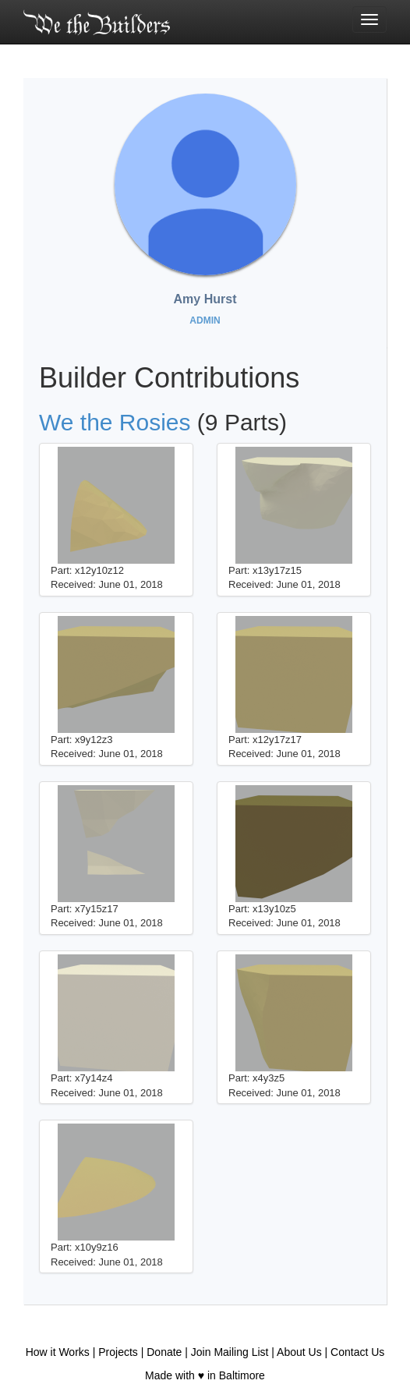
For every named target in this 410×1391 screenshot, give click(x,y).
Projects (118, 1352)
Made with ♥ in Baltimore (205, 1375)
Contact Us (357, 1352)
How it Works (58, 1352)
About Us (299, 1352)
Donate (164, 1352)
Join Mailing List (230, 1352)
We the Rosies (115, 422)
